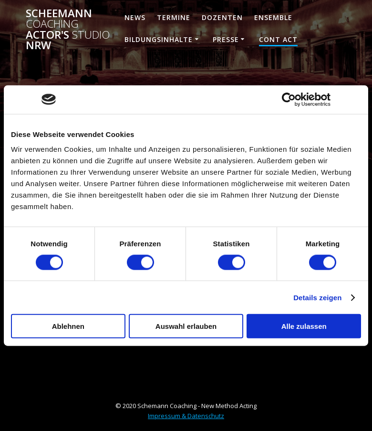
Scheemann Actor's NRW (68, 29)
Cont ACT (278, 39)
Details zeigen (317, 297)
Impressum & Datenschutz (186, 415)
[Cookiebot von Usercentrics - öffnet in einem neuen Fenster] (289, 99)
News (134, 17)
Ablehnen (68, 326)
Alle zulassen (304, 326)
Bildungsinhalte (158, 39)
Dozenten (222, 17)
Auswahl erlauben (186, 326)
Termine (173, 17)
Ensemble (273, 17)
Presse (226, 39)
